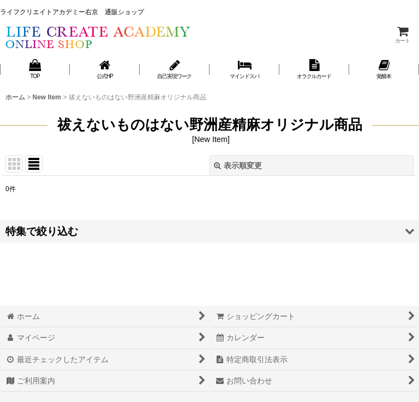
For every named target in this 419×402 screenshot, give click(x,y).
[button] (209, 231)
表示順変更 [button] (238, 165)
